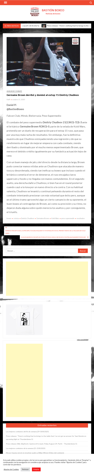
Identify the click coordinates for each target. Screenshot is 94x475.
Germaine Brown (42, 218)
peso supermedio (67, 218)
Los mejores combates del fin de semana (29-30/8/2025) (27, 431)
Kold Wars (55, 218)
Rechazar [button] (25, 469)
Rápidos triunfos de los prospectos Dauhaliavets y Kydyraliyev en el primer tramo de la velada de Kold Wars (45, 232)
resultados (80, 218)
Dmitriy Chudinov (27, 218)
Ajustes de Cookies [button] (11, 469)
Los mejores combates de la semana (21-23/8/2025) (25, 448)
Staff (8, 100)
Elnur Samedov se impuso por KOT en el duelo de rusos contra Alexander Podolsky (53, 237)
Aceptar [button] (36, 469)
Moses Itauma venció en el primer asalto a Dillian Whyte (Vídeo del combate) (35, 453)
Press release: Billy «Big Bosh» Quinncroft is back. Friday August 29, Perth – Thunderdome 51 (41, 444)
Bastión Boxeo (53, 10)
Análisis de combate (14, 91)
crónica (16, 218)
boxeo (9, 218)
